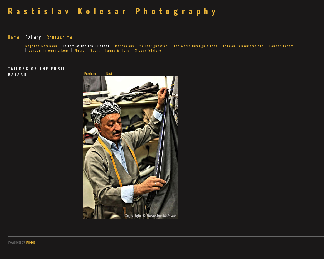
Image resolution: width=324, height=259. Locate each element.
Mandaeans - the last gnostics (141, 46)
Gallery (33, 36)
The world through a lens (196, 46)
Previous (90, 73)
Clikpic (31, 242)
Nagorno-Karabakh (41, 46)
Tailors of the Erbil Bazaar (86, 46)
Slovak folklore (148, 50)
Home (14, 36)
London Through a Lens (49, 50)
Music (80, 50)
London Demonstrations (243, 46)
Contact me (60, 36)
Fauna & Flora (117, 50)
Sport (95, 50)
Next (109, 73)
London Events (281, 46)
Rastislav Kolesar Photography (113, 10)
